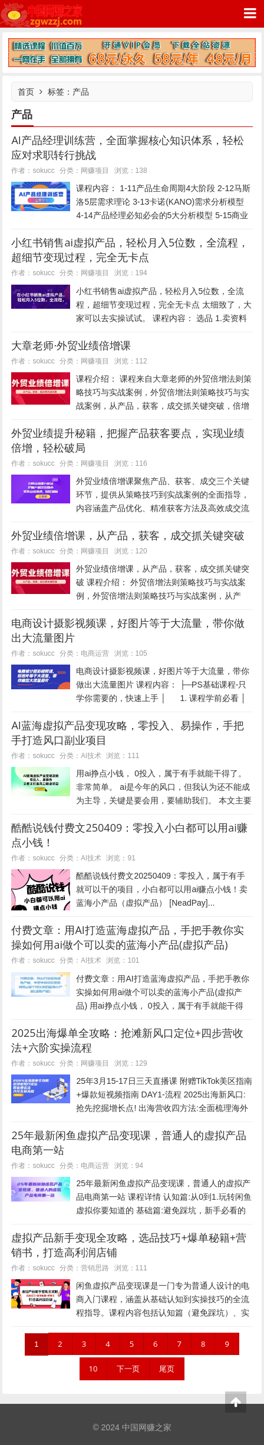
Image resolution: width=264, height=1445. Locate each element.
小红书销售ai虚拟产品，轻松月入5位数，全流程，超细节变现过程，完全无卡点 (130, 249)
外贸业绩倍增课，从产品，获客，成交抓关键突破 (128, 535)
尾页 (166, 1368)
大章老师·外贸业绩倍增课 (71, 345)
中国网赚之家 (41, 14)
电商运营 (95, 653)
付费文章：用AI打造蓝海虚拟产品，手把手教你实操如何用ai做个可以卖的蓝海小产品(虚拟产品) (127, 937)
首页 (26, 91)
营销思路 (95, 1268)
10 (93, 1368)
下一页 (128, 1368)
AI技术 (91, 755)
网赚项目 (95, 170)
